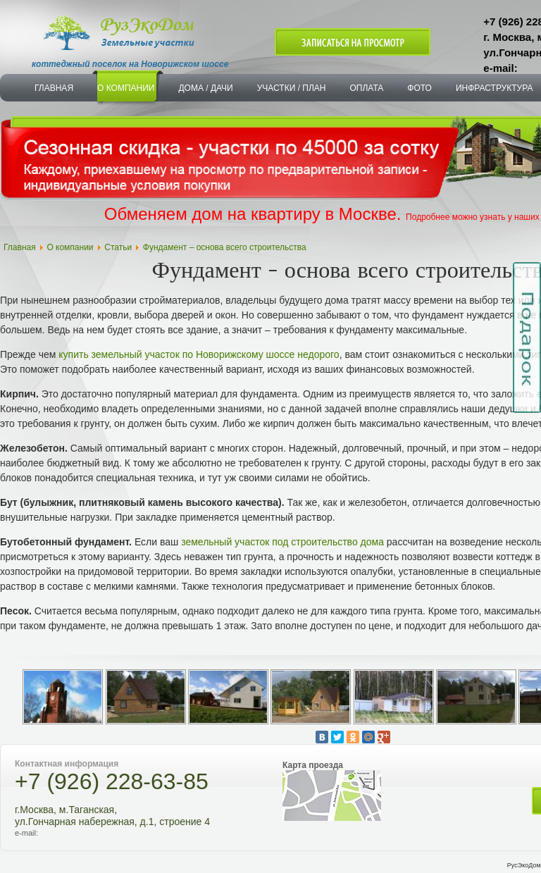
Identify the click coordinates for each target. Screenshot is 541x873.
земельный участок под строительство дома (282, 541)
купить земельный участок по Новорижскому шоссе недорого (198, 354)
